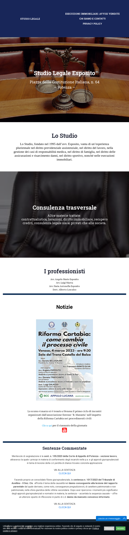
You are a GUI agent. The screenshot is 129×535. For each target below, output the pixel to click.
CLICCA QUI (65, 473)
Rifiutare (109, 528)
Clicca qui (47, 425)
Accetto (120, 528)
